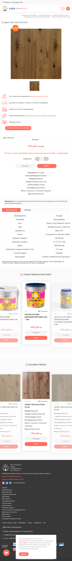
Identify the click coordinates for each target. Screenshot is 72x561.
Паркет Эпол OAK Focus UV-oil (35, 406)
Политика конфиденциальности (11, 476)
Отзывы (29, 522)
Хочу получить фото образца (18, 128)
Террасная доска (7, 505)
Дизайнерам (22, 522)
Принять (24, 554)
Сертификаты (38, 522)
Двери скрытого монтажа (9, 512)
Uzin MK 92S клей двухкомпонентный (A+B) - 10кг (36, 317)
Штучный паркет (7, 503)
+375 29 (21, 8)
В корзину (25, 166)
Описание (27, 210)
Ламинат (4, 487)
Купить (47, 166)
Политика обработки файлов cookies (13, 479)
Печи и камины (6, 516)
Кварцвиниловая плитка (9, 494)
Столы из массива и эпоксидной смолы (13, 510)
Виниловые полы (7, 492)
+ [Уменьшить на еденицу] (46, 159)
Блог (44, 522)
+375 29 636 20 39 (19, 483)
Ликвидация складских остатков (11, 518)
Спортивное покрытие (8, 501)
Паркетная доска (7, 490)
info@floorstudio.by (10, 535)
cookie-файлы (23, 543)
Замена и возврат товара (9, 522)
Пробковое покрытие (8, 507)
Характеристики (11, 210)
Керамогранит (6, 514)
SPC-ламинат (6, 496)
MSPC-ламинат (6, 498)
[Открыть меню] (68, 8)
